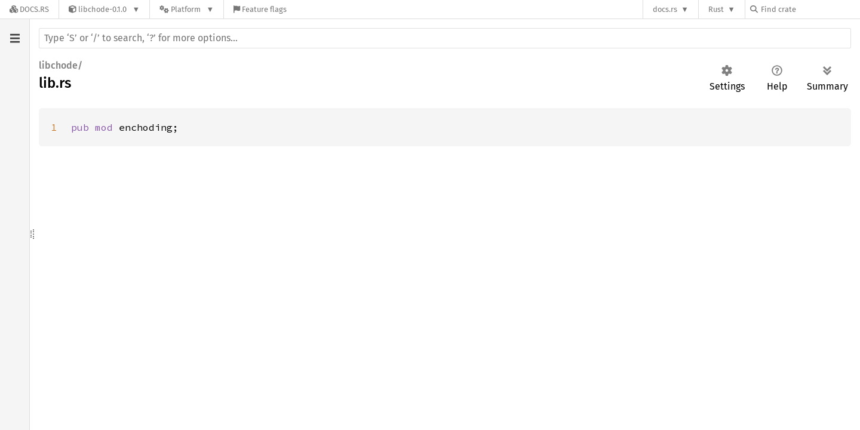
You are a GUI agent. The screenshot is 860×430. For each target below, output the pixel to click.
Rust (716, 9)
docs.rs (665, 9)
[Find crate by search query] (810, 9)
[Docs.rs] (29, 9)
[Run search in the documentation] (445, 38)
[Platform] (186, 9)
